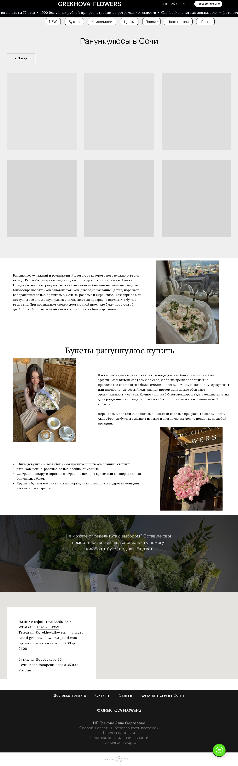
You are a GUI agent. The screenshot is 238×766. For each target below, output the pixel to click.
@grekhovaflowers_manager (59, 632)
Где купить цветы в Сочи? (162, 695)
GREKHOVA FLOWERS (121, 710)
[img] (89, 4)
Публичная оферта (119, 742)
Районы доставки (119, 732)
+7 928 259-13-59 (174, 4)
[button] (208, 4)
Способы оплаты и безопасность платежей (119, 727)
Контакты (102, 695)
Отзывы (125, 695)
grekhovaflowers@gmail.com (53, 637)
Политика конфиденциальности (119, 737)
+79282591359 (59, 621)
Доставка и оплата (70, 695)
